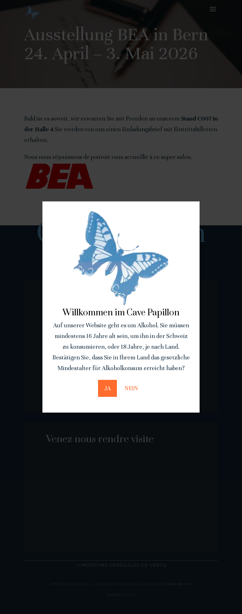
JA (107, 388)
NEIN (131, 388)
